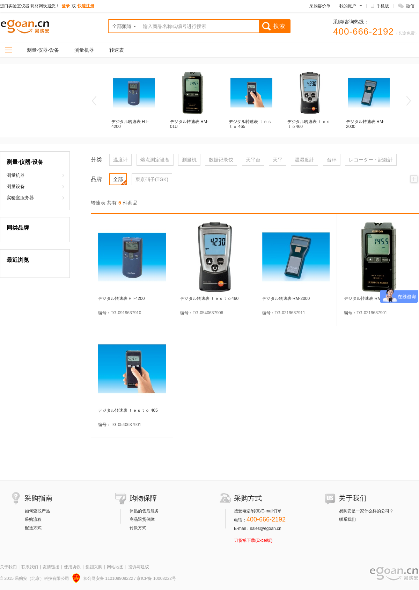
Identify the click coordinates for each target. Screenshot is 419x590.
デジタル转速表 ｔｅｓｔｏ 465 (250, 100)
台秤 (332, 160)
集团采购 (94, 566)
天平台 (253, 160)
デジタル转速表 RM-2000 (368, 100)
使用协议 (72, 566)
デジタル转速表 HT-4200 (133, 100)
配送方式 (33, 527)
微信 (406, 5)
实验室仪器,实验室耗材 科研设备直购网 (25, 26)
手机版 (380, 5)
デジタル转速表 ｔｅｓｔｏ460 (309, 100)
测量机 (189, 160)
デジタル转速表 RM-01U (192, 100)
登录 (65, 5)
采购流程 (33, 519)
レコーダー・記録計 (371, 160)
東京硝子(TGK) (151, 179)
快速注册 (86, 5)
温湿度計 (304, 160)
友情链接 (51, 566)
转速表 (116, 50)
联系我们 (29, 566)
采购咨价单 (319, 5)
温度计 (120, 160)
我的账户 (350, 5)
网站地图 (115, 566)
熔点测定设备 (155, 160)
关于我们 (8, 566)
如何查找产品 (37, 511)
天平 (277, 160)
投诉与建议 (138, 566)
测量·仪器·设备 (43, 50)
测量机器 (84, 50)
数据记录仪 (221, 160)
